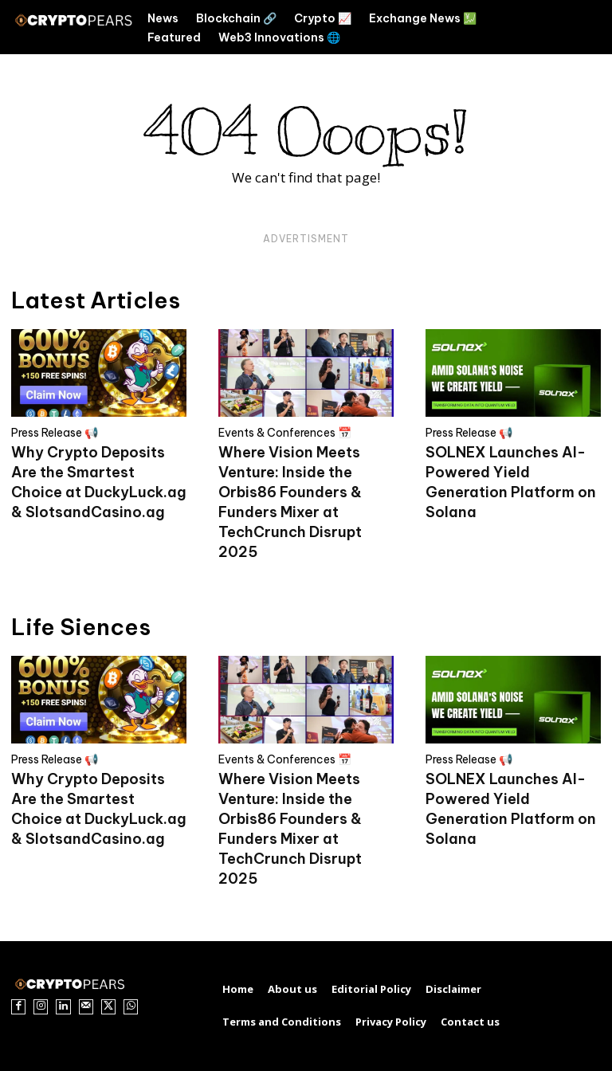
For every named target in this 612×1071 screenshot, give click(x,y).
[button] (565, 27)
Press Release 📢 (54, 432)
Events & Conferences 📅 (284, 432)
